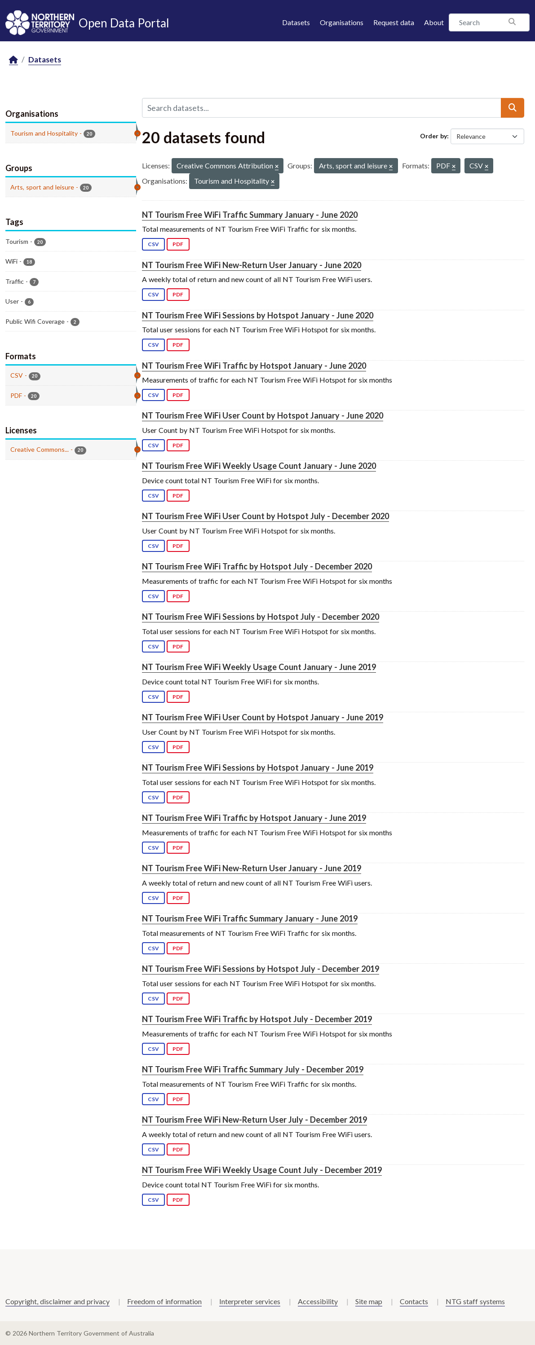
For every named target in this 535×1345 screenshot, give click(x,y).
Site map (368, 1301)
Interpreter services (249, 1301)
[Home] (13, 60)
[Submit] (512, 108)
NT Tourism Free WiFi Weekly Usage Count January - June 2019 (259, 667)
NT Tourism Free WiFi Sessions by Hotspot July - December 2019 (260, 969)
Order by (433, 136)
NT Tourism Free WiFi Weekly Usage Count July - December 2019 (262, 1170)
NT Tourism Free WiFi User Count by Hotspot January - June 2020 (262, 415)
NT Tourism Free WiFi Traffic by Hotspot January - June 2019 (254, 818)
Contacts (414, 1301)
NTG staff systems (475, 1301)
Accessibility (318, 1301)
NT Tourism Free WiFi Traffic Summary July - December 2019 (252, 1069)
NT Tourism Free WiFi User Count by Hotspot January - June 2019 (262, 717)
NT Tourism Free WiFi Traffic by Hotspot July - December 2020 (257, 566)
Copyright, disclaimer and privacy (57, 1301)
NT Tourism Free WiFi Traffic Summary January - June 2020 (250, 215)
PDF (177, 244)
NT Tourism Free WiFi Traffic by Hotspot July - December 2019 (257, 1019)
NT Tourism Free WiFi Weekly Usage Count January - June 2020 (259, 466)
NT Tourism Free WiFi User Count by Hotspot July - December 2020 (265, 516)
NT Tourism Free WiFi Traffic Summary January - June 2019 (250, 918)
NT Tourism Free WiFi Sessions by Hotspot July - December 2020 (260, 617)
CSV (153, 244)
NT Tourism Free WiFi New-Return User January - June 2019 (251, 868)
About (434, 22)
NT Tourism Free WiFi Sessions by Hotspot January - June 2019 (257, 767)
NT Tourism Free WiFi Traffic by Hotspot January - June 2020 (254, 365)
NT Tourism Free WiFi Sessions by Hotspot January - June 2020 (257, 315)
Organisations (341, 22)
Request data (393, 22)
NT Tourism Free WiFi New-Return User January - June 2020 (251, 265)
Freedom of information (164, 1301)
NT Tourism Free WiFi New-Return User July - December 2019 (254, 1120)
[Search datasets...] (322, 108)
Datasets (296, 22)
